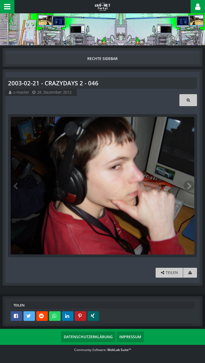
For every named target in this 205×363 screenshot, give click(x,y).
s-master (21, 92)
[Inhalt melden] (190, 273)
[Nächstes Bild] (189, 185)
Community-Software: (102, 350)
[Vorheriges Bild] (16, 185)
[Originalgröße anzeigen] (188, 100)
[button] (7, 6)
